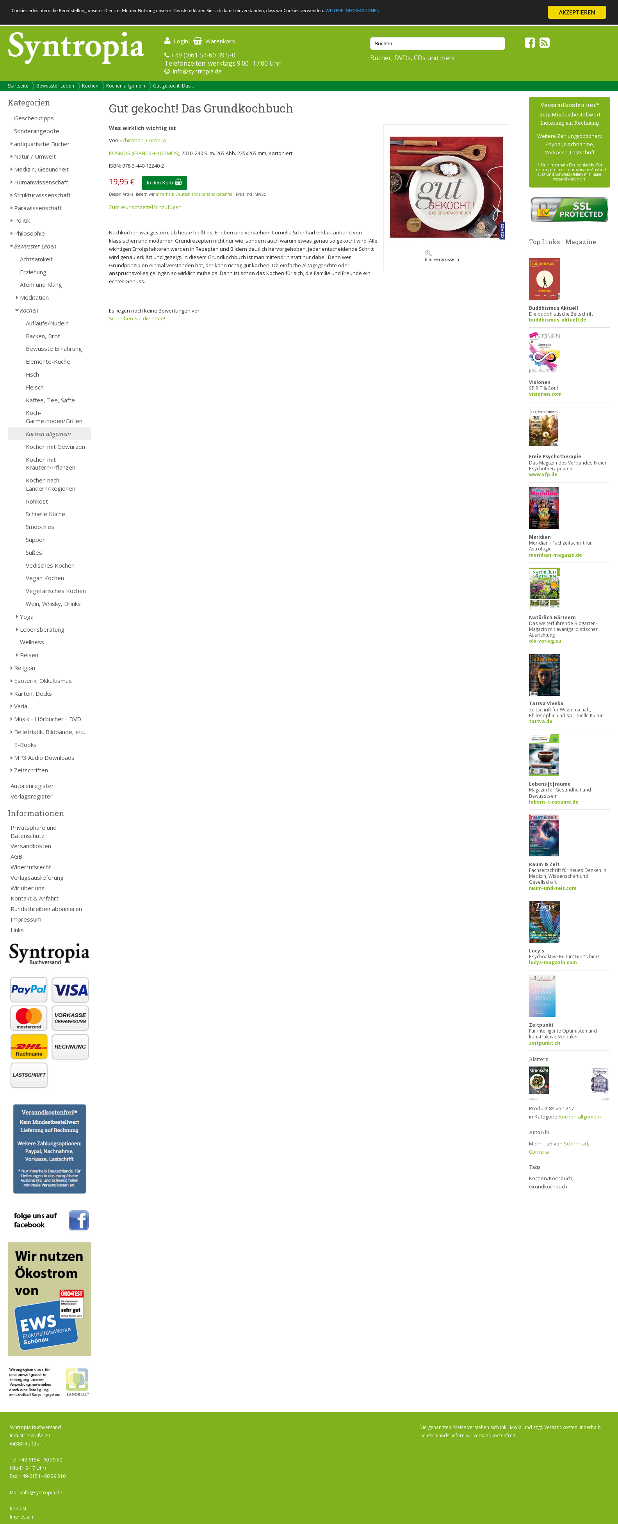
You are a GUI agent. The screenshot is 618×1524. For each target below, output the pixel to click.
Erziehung (33, 272)
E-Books (25, 745)
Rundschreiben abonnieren (46, 909)
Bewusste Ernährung (54, 348)
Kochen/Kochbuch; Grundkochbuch (551, 1182)
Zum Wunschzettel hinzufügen (145, 207)
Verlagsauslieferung (37, 877)
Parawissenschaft (38, 208)
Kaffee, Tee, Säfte (50, 400)
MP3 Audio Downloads (44, 757)
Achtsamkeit (36, 259)
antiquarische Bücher (42, 144)
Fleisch (35, 387)
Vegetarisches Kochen (56, 591)
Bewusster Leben (55, 85)
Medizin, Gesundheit (41, 169)
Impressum (26, 919)
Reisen (29, 655)
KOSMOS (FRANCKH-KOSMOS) (144, 153)
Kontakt (18, 1508)
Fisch (32, 374)
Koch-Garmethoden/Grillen (54, 417)
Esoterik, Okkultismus (43, 680)
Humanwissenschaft (41, 182)
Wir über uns (28, 888)
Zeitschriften (31, 770)
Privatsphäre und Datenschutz (34, 832)
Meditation (34, 297)
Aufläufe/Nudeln (47, 323)
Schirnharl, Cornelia (142, 140)
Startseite (18, 85)
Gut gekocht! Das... (173, 85)
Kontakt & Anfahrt (35, 898)
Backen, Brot (43, 336)
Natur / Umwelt (35, 156)
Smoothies (40, 527)
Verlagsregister (32, 796)
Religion (24, 668)
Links (17, 930)
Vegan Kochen (45, 578)
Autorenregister (32, 786)
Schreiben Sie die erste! (137, 318)
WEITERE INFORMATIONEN (469, 13)
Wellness (32, 642)
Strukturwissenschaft (42, 195)
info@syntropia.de (197, 71)
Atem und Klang (41, 284)
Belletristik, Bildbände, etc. (49, 732)
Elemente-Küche (48, 361)
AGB (16, 856)
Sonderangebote (36, 131)
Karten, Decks (33, 693)
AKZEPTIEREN (577, 12)
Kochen (90, 85)
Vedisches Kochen (50, 565)
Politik (22, 220)
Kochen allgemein (125, 85)
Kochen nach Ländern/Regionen (50, 484)
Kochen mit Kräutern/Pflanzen (50, 464)
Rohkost (37, 501)
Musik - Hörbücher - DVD (47, 719)
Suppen (36, 539)
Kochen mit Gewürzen (55, 446)
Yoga (27, 616)
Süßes (34, 552)
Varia (20, 706)
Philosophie (29, 233)
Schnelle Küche (45, 514)
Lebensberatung (42, 629)
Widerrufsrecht (31, 867)
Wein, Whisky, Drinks (53, 603)
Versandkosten (31, 846)
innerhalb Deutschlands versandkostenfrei (194, 194)
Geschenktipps (34, 118)
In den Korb (164, 183)
